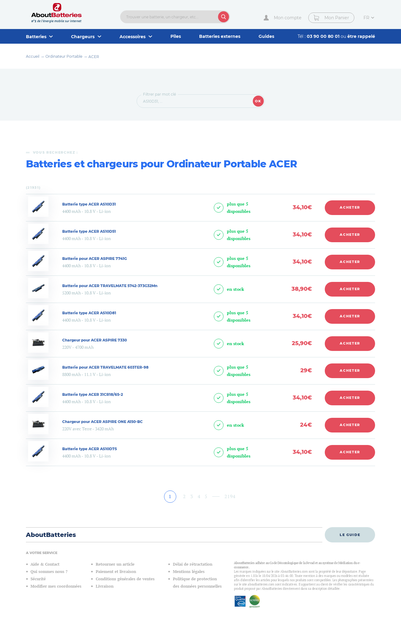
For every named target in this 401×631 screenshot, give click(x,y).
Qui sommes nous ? (48, 571)
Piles (175, 36)
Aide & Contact (44, 564)
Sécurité (38, 579)
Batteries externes (219, 36)
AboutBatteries (51, 534)
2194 (229, 496)
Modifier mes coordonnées (55, 586)
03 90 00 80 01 (324, 36)
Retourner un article (115, 564)
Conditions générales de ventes (125, 579)
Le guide (350, 535)
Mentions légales (189, 571)
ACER (93, 56)
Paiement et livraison (116, 571)
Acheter (350, 207)
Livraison (104, 586)
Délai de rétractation (192, 564)
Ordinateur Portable (63, 56)
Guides (266, 36)
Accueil (32, 56)
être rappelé (361, 36)
